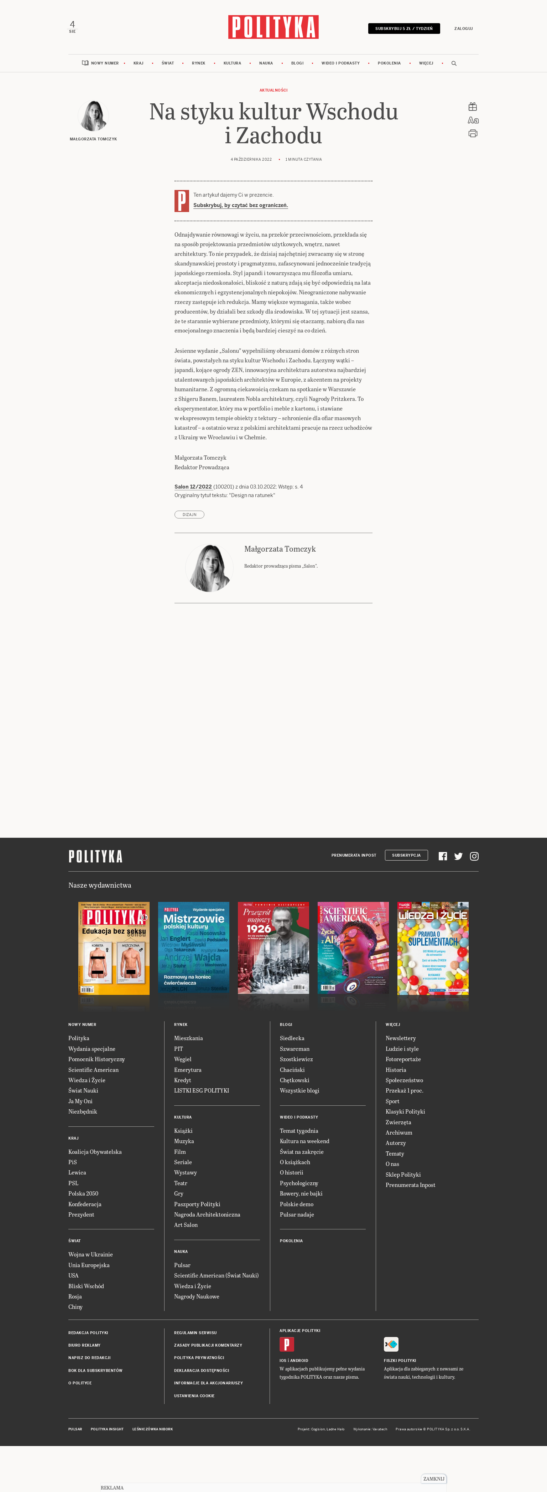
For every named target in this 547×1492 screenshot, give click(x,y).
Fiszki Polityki (400, 1362)
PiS (72, 1164)
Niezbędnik (82, 1113)
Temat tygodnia (299, 1132)
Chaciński (292, 1071)
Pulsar (182, 1267)
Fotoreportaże (403, 1061)
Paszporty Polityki (197, 1206)
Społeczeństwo (404, 1082)
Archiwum (399, 1134)
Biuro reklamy (84, 1347)
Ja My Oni (80, 1103)
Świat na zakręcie (302, 1153)
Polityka (78, 1040)
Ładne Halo (336, 1431)
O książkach (295, 1164)
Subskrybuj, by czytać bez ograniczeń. (240, 207)
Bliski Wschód (86, 1288)
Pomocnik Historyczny (96, 1061)
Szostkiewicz (296, 1061)
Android (299, 1362)
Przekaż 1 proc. (404, 1092)
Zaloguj (462, 29)
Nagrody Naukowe (196, 1298)
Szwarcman (294, 1050)
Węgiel (183, 1061)
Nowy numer (105, 65)
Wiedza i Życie (86, 1082)
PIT (178, 1050)
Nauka (266, 65)
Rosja (75, 1298)
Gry (178, 1195)
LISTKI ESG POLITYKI (201, 1092)
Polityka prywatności (199, 1360)
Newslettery (401, 1040)
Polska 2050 (83, 1195)
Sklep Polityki (403, 1176)
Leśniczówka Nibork (152, 1431)
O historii (291, 1174)
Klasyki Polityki (405, 1113)
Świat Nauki (83, 1092)
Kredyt (182, 1082)
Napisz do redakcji (89, 1360)
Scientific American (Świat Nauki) (216, 1277)
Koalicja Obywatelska (95, 1153)
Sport (393, 1103)
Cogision (318, 1431)
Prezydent (81, 1216)
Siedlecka (292, 1040)
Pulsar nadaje (297, 1216)
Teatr (180, 1185)
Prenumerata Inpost (354, 857)
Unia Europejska (89, 1267)
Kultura (232, 65)
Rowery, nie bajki (301, 1195)
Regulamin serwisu (195, 1334)
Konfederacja (84, 1206)
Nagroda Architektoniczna (207, 1216)
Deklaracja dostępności (201, 1372)
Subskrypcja (406, 857)
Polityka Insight (107, 1431)
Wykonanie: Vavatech (370, 1431)
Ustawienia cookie (194, 1397)
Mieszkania (188, 1040)
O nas (392, 1166)
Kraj (139, 65)
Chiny (75, 1309)
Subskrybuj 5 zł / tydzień (403, 29)
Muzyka (184, 1143)
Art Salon (186, 1227)
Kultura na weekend (304, 1143)
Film (180, 1153)
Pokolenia (389, 65)
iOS (283, 1362)
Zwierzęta (398, 1124)
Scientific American (93, 1071)
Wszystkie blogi (299, 1092)
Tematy (395, 1155)
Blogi (297, 65)
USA (73, 1277)
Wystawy (185, 1174)
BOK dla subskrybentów (95, 1372)
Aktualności (274, 92)
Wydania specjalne (91, 1050)
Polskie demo (296, 1206)
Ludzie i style (402, 1050)
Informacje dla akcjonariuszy (208, 1385)
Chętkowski (294, 1082)
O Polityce (80, 1385)
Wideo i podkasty (341, 65)
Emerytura (188, 1071)
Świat (168, 65)
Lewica (77, 1174)
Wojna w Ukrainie (90, 1256)
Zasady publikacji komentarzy (208, 1347)
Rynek (198, 65)
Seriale (183, 1164)
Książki (183, 1132)
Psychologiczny (299, 1185)
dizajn (189, 516)
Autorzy (396, 1145)
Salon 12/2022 (193, 489)
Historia (396, 1071)
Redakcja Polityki (88, 1334)
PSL (73, 1185)
